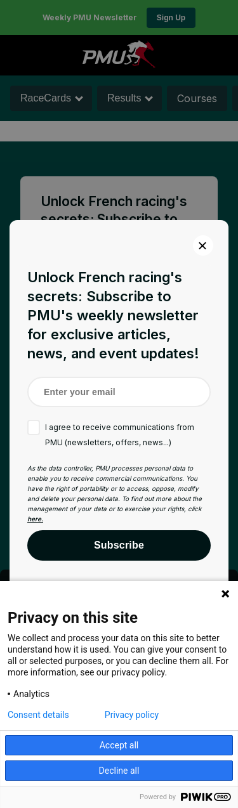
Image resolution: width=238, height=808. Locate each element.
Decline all (119, 771)
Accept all (119, 745)
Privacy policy (132, 715)
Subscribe (119, 545)
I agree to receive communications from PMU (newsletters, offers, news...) (119, 434)
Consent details (38, 715)
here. (35, 519)
